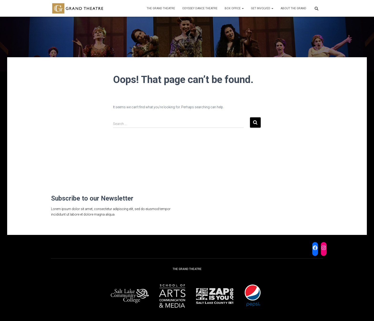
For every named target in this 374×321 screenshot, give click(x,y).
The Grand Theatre (161, 8)
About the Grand (293, 8)
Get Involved (262, 8)
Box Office (234, 8)
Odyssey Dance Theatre (200, 8)
